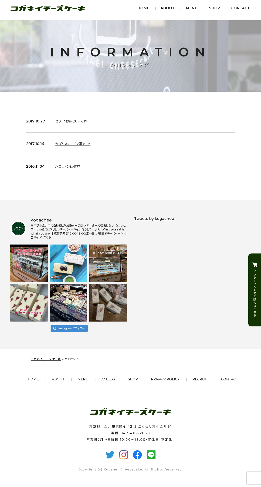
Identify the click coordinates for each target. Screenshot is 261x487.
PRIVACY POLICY (165, 379)
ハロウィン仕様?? (69, 166)
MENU (192, 8)
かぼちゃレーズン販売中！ (75, 144)
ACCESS (108, 379)
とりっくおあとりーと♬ (73, 121)
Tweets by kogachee (154, 218)
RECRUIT (200, 379)
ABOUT (167, 8)
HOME (143, 8)
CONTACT (240, 8)
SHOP (214, 8)
